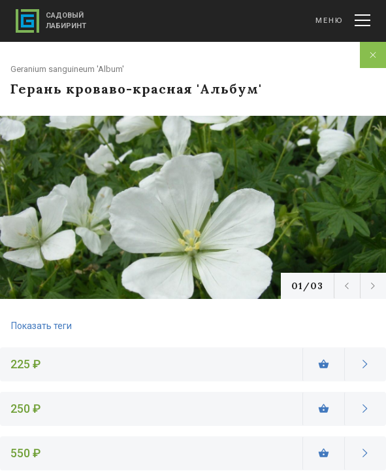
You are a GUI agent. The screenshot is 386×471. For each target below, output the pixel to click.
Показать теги (41, 326)
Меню (342, 20)
